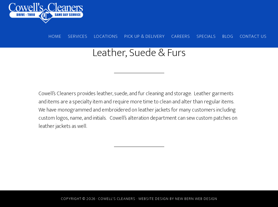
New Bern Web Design (196, 199)
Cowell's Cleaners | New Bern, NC (57, 13)
